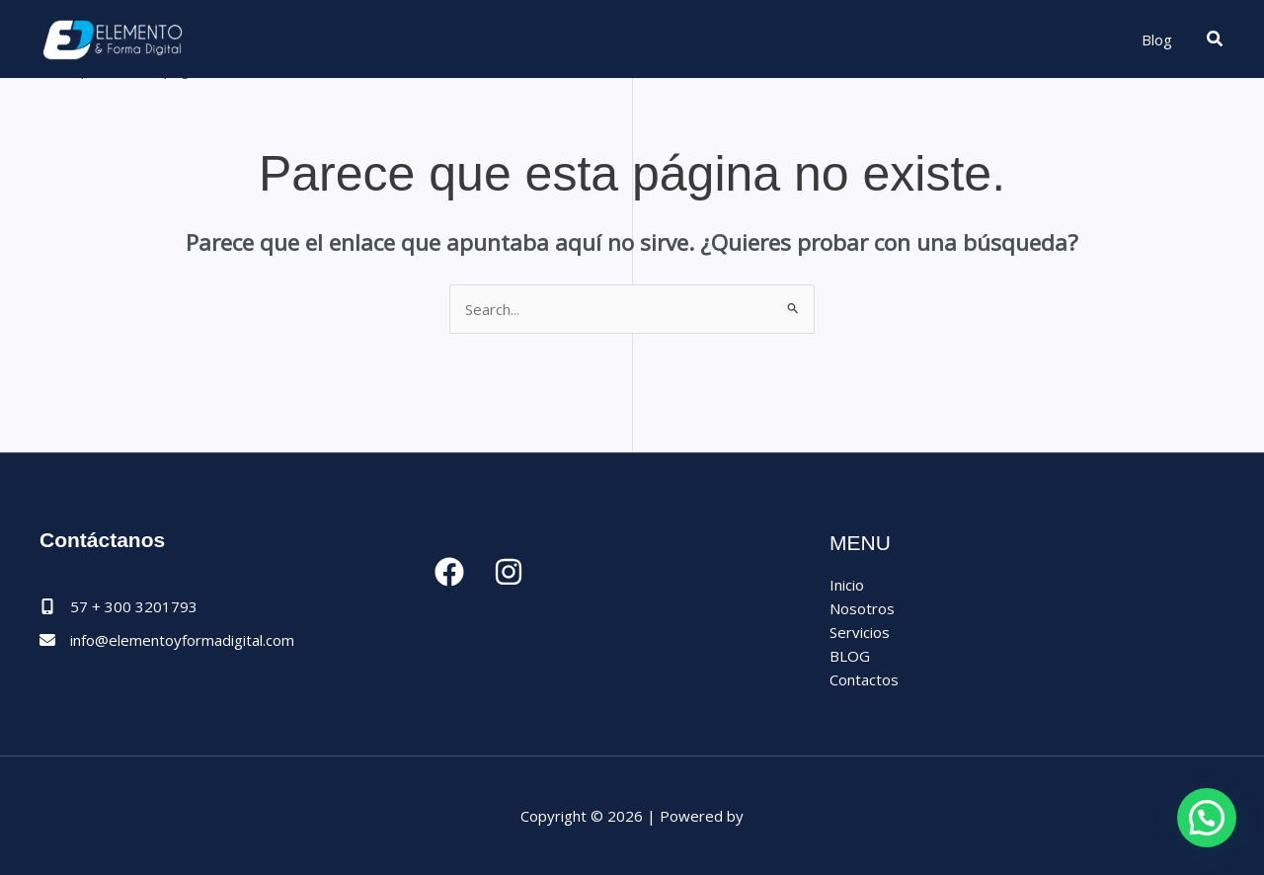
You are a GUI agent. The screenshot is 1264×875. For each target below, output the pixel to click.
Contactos (864, 679)
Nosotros (862, 608)
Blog (1157, 39)
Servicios (860, 632)
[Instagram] (508, 572)
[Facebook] (449, 572)
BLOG (850, 656)
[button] (1215, 39)
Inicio (847, 585)
